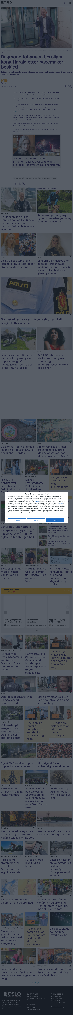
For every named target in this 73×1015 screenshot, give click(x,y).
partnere (37, 501)
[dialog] (36, 507)
